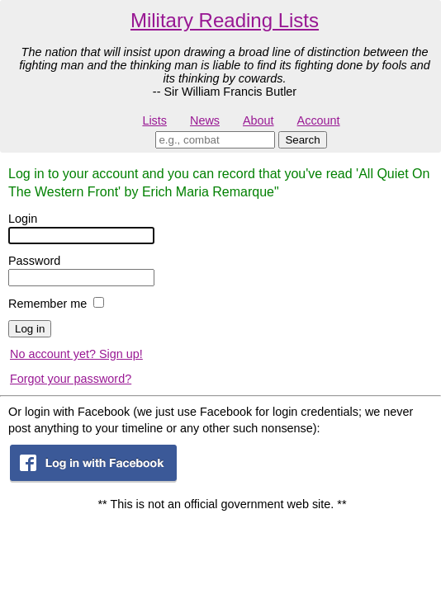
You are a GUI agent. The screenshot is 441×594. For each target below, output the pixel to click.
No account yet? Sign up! (76, 354)
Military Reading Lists (224, 20)
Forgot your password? (70, 378)
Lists (154, 120)
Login (22, 218)
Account (318, 120)
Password (34, 260)
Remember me (47, 303)
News (205, 120)
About (258, 120)
